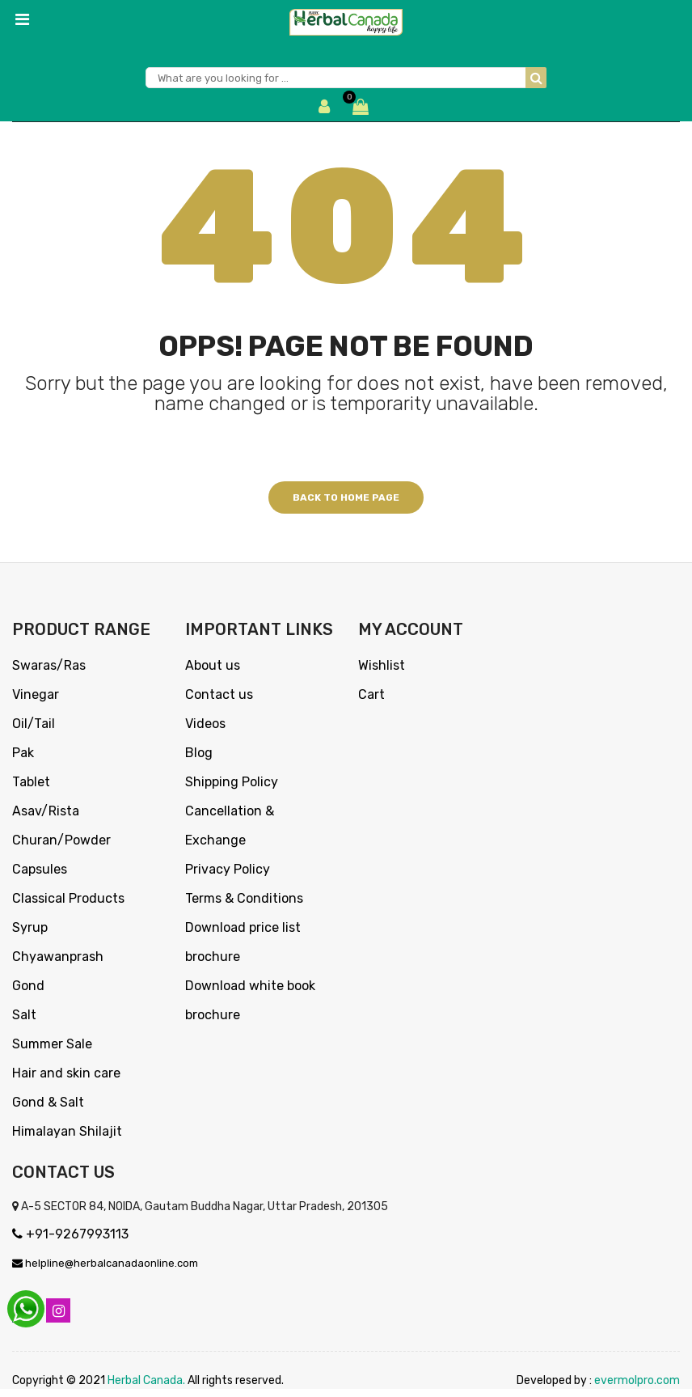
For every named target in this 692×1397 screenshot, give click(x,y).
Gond (28, 985)
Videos (205, 723)
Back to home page (346, 497)
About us (212, 665)
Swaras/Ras (49, 665)
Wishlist (381, 665)
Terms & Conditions (244, 898)
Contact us (219, 694)
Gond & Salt (48, 1102)
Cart (371, 694)
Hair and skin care (66, 1073)
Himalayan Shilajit (67, 1131)
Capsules (39, 869)
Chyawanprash (57, 956)
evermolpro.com (637, 1388)
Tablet (31, 782)
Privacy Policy (227, 869)
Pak (23, 752)
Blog (199, 752)
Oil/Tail (33, 723)
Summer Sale (52, 1044)
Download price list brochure (243, 942)
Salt (24, 1014)
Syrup (30, 927)
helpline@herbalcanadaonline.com (105, 1263)
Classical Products (68, 898)
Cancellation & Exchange (229, 825)
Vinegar (35, 694)
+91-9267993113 (70, 1234)
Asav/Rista (45, 811)
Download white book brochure (250, 1000)
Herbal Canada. (146, 1388)
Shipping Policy (231, 782)
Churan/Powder (61, 840)
